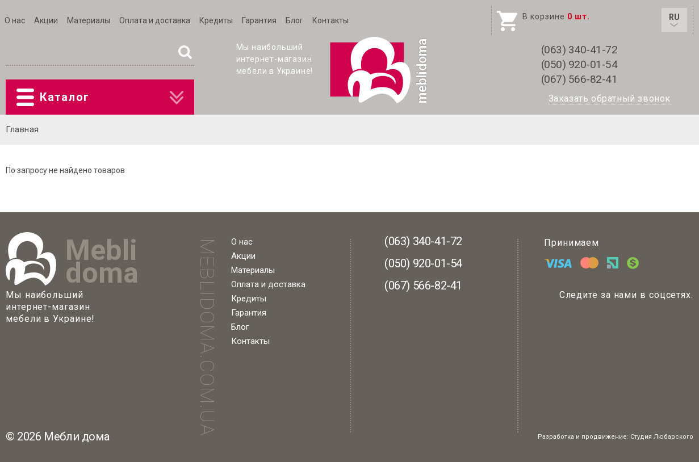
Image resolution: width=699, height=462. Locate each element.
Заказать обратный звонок (610, 98)
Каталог (99, 97)
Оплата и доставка (154, 20)
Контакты (330, 20)
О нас (15, 20)
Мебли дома (76, 436)
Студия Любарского (661, 436)
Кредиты (216, 20)
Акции (46, 20)
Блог (294, 20)
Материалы (88, 20)
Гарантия (259, 20)
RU (674, 19)
